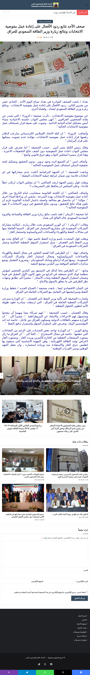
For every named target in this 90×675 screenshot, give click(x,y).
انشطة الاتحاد (82, 624)
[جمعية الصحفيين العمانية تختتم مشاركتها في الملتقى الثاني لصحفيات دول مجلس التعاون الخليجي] (23, 498)
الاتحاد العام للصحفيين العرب (35, 658)
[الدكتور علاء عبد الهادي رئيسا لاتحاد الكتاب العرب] (67, 498)
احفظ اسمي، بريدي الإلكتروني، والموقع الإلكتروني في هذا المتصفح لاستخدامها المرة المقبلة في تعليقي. (50, 592)
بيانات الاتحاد (82, 628)
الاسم (85, 570)
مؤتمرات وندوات (80, 640)
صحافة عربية (82, 636)
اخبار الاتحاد (82, 616)
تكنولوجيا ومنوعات (44, 21)
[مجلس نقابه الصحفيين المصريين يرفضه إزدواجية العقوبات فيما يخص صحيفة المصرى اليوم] (67, 460)
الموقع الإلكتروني (37, 581)
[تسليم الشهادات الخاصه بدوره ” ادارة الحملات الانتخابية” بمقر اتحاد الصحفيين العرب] (23, 460)
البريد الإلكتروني (82, 581)
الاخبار (84, 620)
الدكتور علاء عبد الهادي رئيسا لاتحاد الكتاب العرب (70, 514)
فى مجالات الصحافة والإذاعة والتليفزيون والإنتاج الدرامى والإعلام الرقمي (48, 382)
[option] (45, 375)
